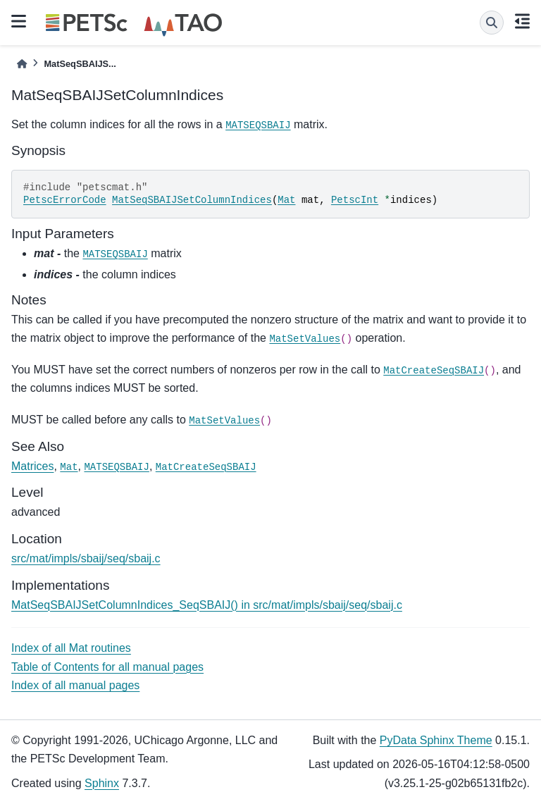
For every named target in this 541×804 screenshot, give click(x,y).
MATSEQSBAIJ (257, 125)
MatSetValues (304, 339)
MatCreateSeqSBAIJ (433, 370)
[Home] (22, 63)
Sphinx (102, 783)
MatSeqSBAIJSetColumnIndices (192, 200)
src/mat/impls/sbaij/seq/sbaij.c (86, 558)
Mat (286, 200)
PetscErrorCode (64, 200)
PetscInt (354, 200)
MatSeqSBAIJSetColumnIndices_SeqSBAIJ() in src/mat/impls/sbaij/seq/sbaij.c (206, 605)
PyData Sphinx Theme (436, 740)
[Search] (492, 23)
